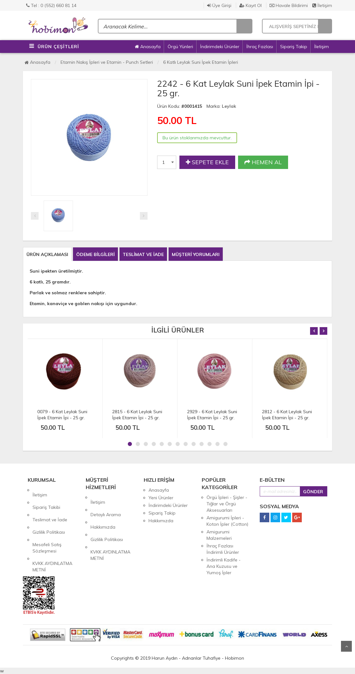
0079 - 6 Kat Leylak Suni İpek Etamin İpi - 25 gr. (62, 415)
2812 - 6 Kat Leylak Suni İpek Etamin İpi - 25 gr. (287, 415)
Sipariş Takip (293, 46)
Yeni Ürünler (161, 498)
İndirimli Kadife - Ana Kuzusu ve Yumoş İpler (223, 566)
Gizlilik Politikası (49, 513)
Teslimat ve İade (50, 505)
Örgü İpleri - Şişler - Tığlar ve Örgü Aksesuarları (226, 504)
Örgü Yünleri (180, 46)
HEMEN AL (263, 162)
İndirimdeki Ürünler (219, 46)
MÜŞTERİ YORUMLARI (196, 254)
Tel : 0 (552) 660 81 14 (51, 5)
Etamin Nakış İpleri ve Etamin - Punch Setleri (107, 62)
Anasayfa (148, 46)
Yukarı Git (346, 646)
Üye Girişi (219, 5)
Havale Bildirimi (289, 5)
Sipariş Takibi (46, 498)
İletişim (322, 5)
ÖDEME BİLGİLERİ (95, 254)
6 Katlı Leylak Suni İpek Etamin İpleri (200, 62)
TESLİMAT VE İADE (143, 254)
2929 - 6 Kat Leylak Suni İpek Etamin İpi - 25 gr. (212, 415)
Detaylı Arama (106, 505)
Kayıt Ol (250, 5)
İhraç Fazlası (259, 46)
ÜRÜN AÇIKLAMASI (47, 254)
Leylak (229, 106)
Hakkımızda (103, 513)
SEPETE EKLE (207, 162)
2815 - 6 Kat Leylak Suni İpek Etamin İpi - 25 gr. (137, 415)
